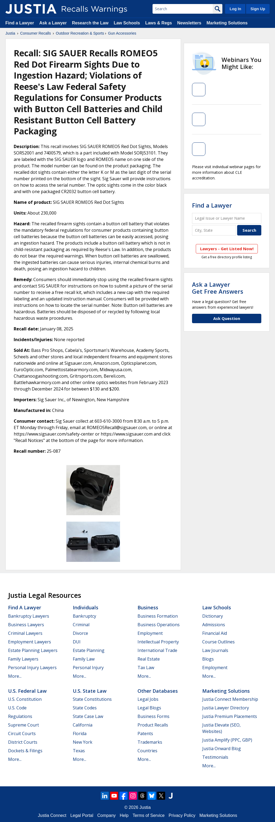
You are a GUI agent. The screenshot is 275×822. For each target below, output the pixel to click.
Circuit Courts (22, 733)
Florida (79, 733)
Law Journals (215, 650)
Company (106, 815)
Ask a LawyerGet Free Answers (217, 287)
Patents (145, 733)
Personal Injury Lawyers (32, 667)
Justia (10, 33)
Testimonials (215, 757)
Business (148, 607)
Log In (235, 9)
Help (124, 815)
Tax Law (146, 667)
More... (14, 676)
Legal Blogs (149, 708)
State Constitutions (92, 699)
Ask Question (226, 318)
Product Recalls (153, 725)
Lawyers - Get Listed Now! (227, 248)
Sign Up (258, 9)
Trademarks (150, 742)
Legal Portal (81, 815)
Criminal (81, 625)
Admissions (213, 625)
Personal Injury (88, 667)
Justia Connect (52, 815)
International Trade (157, 650)
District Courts (22, 742)
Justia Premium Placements (229, 716)
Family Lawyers (23, 659)
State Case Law (88, 716)
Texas (79, 751)
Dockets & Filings (25, 751)
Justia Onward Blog (221, 748)
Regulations (20, 716)
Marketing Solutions (227, 23)
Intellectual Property (158, 642)
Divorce (80, 633)
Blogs (208, 659)
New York (82, 742)
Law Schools (127, 23)
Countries (147, 751)
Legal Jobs (148, 699)
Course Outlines (218, 642)
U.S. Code (17, 708)
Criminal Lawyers (25, 633)
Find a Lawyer (19, 23)
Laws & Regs (158, 23)
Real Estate (149, 659)
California (82, 725)
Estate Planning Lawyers (32, 650)
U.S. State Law (90, 691)
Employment (150, 633)
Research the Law (90, 23)
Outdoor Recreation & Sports (80, 33)
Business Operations (159, 625)
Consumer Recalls (35, 33)
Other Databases (158, 691)
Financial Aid (214, 633)
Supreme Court (23, 725)
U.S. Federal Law (27, 691)
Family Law (84, 659)
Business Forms (153, 716)
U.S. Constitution (25, 699)
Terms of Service (149, 815)
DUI (77, 642)
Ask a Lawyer (53, 23)
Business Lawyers (26, 625)
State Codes (85, 708)
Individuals (85, 607)
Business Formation (158, 616)
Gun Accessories (122, 33)
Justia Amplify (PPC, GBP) (227, 740)
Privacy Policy (182, 815)
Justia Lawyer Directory (225, 708)
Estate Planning (88, 650)
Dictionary (212, 616)
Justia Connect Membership (230, 699)
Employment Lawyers (29, 642)
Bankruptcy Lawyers (28, 616)
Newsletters (189, 23)
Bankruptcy (84, 616)
